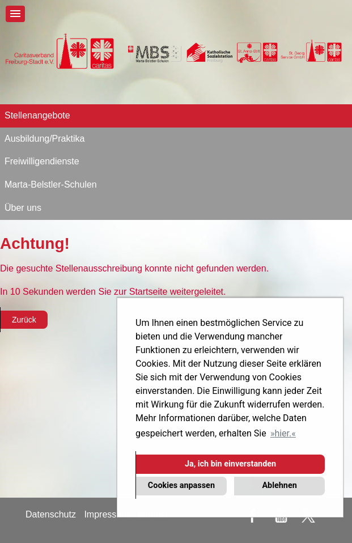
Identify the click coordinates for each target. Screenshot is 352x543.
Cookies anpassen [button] (181, 485)
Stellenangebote (37, 115)
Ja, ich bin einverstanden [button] (230, 464)
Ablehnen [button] (279, 485)
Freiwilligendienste (42, 161)
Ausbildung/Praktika (44, 138)
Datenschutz (51, 514)
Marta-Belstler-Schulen (51, 184)
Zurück (24, 319)
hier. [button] (282, 433)
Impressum (106, 514)
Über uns (23, 208)
